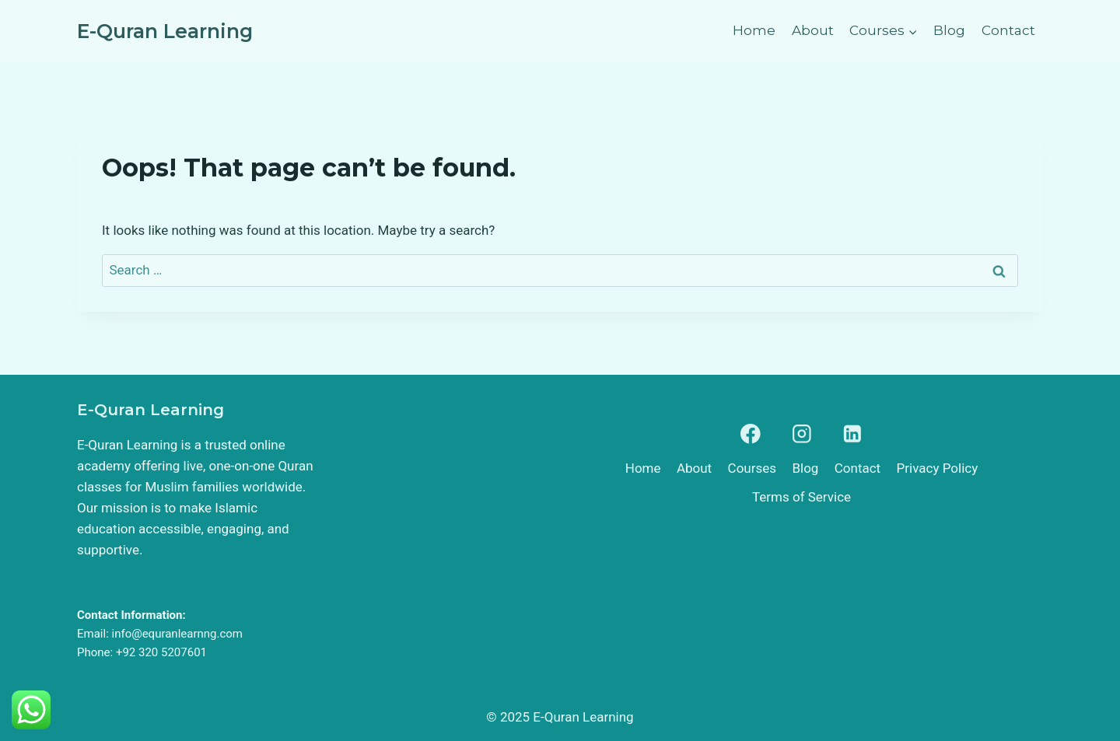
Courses (752, 468)
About (813, 30)
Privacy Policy (937, 468)
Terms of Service (801, 497)
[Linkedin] (852, 434)
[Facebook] (751, 434)
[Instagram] (801, 434)
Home (754, 30)
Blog (949, 30)
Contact (1008, 30)
